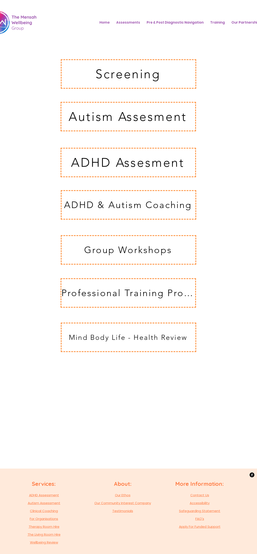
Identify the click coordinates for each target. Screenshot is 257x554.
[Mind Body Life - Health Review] (128, 337)
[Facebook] (252, 474)
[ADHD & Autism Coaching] (128, 205)
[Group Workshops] (128, 250)
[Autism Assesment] (128, 116)
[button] (128, 22)
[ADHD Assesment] (128, 162)
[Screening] (128, 74)
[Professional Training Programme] (128, 293)
